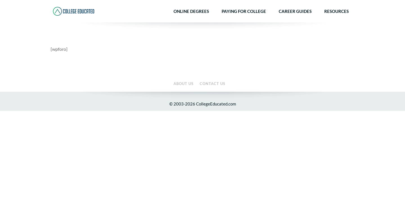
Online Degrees (191, 20)
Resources (336, 20)
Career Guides (295, 20)
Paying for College (244, 20)
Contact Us (346, 4)
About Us (326, 4)
